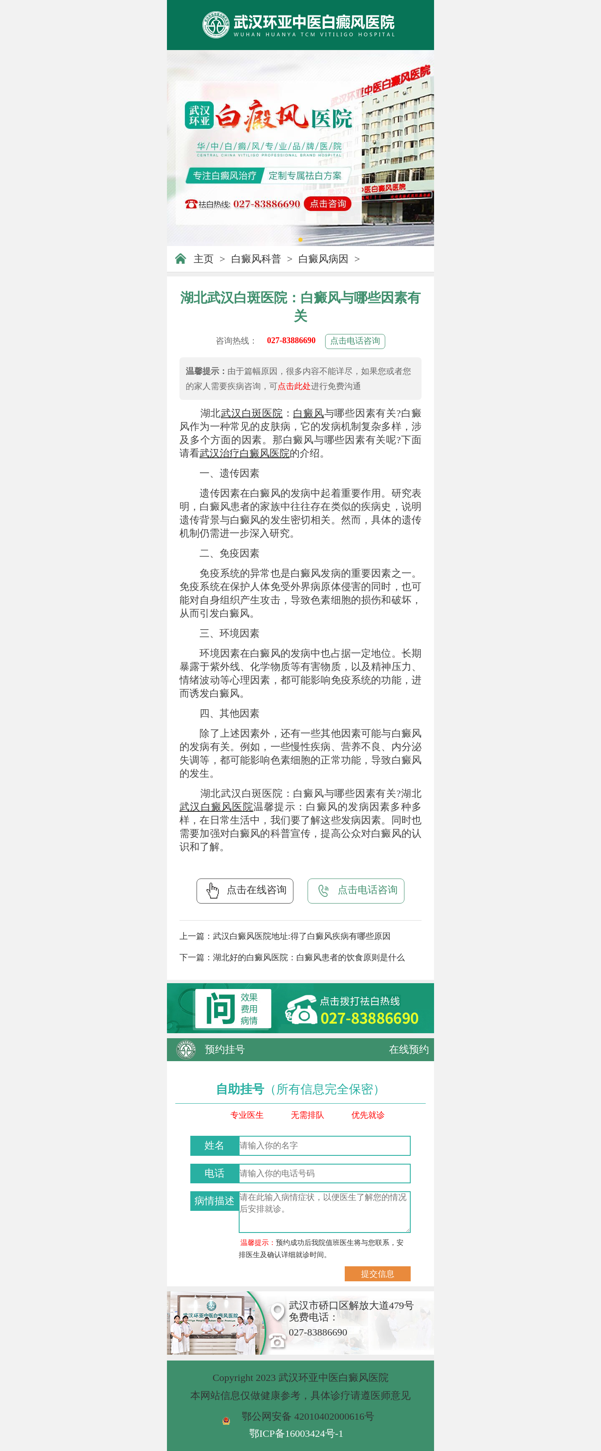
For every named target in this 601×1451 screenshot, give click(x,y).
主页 (204, 259)
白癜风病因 (323, 259)
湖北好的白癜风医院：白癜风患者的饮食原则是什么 (309, 957)
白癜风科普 (256, 259)
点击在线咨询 (245, 891)
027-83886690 (291, 340)
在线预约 (409, 1049)
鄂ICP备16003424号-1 (296, 1433)
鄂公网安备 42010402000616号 (308, 1416)
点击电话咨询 (355, 340)
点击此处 (294, 386)
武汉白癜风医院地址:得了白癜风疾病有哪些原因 (302, 936)
